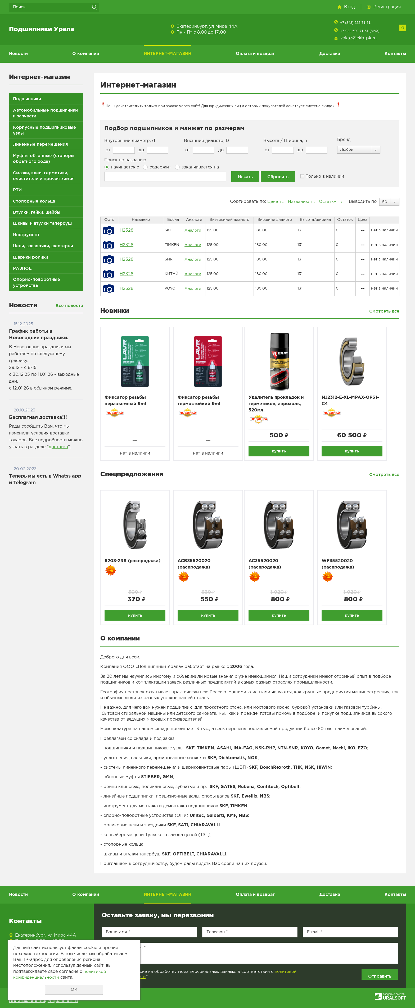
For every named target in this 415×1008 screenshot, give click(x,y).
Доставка (329, 54)
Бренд (344, 140)
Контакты (395, 54)
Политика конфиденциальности (43, 1001)
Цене (270, 202)
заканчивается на (197, 167)
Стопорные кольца (34, 201)
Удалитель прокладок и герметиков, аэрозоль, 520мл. (280, 404)
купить (281, 451)
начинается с (121, 167)
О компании (85, 54)
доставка (58, 447)
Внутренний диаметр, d (129, 141)
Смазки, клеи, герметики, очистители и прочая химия (44, 175)
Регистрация (387, 7)
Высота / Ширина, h (285, 141)
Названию (297, 202)
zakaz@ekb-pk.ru (358, 38)
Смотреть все (384, 311)
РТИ (17, 189)
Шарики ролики (30, 257)
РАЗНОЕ (22, 268)
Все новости (69, 305)
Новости (18, 54)
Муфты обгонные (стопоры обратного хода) (43, 158)
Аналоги (193, 230)
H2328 (126, 230)
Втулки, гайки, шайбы (36, 212)
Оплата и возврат (255, 54)
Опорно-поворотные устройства (36, 282)
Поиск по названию (125, 160)
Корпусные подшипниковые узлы (44, 130)
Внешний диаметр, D (206, 141)
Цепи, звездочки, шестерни (43, 245)
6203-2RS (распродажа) (135, 562)
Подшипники (27, 98)
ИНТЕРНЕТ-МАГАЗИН (167, 54)
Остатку (327, 202)
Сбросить (277, 176)
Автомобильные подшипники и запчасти (45, 113)
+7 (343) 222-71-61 (355, 23)
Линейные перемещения (40, 144)
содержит (157, 167)
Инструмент (26, 234)
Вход (349, 7)
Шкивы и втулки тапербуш (42, 223)
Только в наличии (322, 176)
